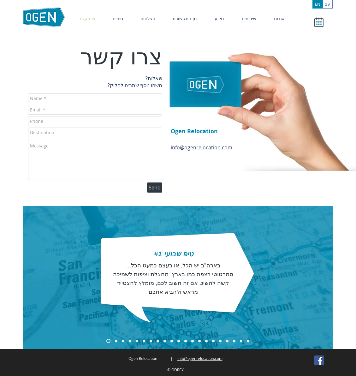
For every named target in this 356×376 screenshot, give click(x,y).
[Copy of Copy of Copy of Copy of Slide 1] (151, 341)
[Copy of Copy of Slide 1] (116, 341)
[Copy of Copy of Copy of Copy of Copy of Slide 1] (158, 341)
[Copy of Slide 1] (108, 341)
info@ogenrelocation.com (201, 147)
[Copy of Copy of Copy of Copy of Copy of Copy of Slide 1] (164, 341)
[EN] (317, 4)
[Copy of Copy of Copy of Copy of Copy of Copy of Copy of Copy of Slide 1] (248, 341)
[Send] (154, 187)
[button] (318, 22)
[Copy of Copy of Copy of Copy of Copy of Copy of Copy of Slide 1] (199, 341)
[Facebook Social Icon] (319, 360)
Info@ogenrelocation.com (199, 358)
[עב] (328, 4)
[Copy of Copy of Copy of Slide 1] (123, 341)
